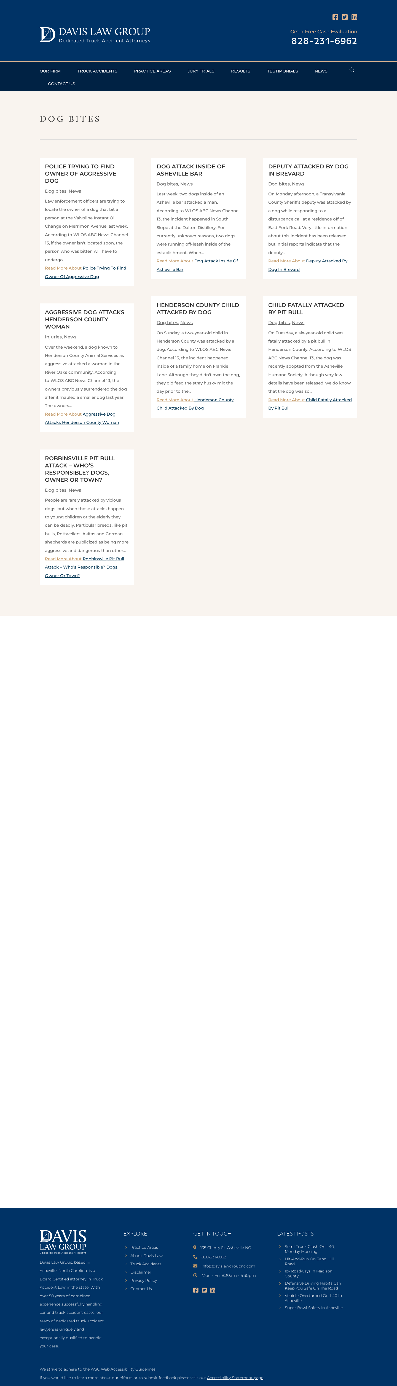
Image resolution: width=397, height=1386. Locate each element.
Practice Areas (152, 71)
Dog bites (55, 191)
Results (240, 71)
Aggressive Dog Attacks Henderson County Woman (84, 319)
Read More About (84, 567)
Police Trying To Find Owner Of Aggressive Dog (80, 173)
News (321, 71)
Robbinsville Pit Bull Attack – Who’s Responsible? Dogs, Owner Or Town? (84, 567)
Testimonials (282, 71)
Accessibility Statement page (235, 1377)
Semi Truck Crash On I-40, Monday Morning (310, 1249)
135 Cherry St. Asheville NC (225, 1247)
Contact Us (61, 83)
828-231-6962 (324, 41)
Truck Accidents (97, 71)
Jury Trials (200, 71)
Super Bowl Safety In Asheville (314, 1307)
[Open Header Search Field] (352, 70)
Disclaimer (140, 1272)
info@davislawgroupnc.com (228, 1266)
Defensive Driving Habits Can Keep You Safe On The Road (313, 1286)
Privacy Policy (143, 1281)
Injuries (53, 337)
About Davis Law (146, 1256)
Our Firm (50, 71)
